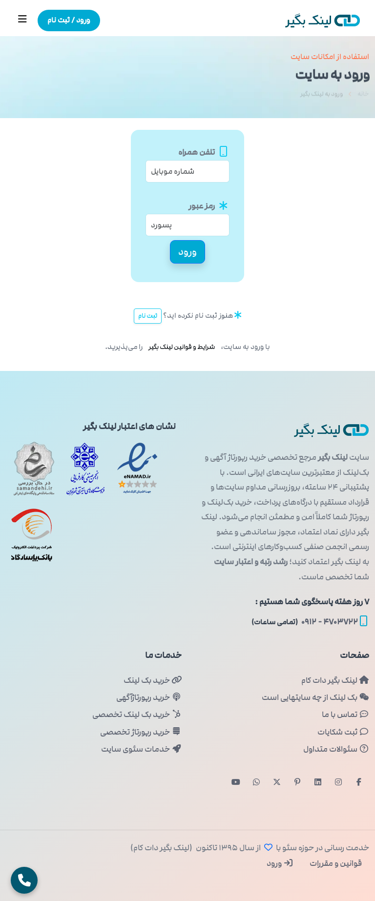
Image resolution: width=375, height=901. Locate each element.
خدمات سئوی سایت (141, 749)
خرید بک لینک (153, 680)
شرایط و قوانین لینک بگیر (181, 347)
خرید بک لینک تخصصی (137, 714)
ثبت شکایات (343, 732)
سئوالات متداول (336, 749)
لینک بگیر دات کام (335, 680)
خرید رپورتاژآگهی (149, 697)
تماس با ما (345, 714)
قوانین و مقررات (335, 863)
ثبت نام (147, 316)
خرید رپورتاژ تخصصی (141, 732)
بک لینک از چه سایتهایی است (315, 697)
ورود (280, 863)
